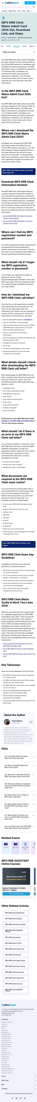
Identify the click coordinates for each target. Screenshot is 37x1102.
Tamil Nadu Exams (6, 1038)
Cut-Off (8, 46)
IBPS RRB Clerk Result (13, 955)
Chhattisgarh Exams (6, 1070)
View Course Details (16, 894)
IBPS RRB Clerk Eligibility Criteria (14, 931)
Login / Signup (30, 3)
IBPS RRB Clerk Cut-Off (13, 943)
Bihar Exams (4, 1060)
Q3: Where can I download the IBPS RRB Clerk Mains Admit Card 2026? (19, 775)
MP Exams (4, 1062)
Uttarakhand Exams (6, 1054)
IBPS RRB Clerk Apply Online (15, 961)
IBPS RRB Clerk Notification (14, 913)
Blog (23, 11)
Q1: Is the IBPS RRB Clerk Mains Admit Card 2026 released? (19, 757)
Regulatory (4, 1026)
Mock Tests (12, 11)
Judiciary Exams (5, 1040)
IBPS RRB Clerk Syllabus (13, 919)
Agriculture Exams (6, 1044)
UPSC (2, 1028)
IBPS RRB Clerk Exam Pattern (15, 924)
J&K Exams (4, 1048)
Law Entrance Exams (6, 1042)
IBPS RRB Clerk (12, 37)
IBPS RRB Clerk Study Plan (14, 978)
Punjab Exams (5, 1056)
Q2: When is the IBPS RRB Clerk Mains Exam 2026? (19, 766)
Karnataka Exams (6, 1036)
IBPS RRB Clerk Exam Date (14, 972)
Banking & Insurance (6, 1022)
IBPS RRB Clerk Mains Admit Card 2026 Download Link (18, 171)
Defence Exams (5, 1064)
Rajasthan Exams (6, 1052)
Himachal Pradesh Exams (8, 1068)
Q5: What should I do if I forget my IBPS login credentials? (19, 796)
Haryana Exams (5, 1058)
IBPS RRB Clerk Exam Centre (15, 966)
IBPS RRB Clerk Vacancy (13, 984)
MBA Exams (4, 1030)
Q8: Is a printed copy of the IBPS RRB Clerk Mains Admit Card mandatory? (19, 827)
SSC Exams (4, 1024)
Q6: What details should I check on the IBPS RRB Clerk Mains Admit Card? (19, 806)
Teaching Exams (5, 1066)
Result (24, 46)
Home (4, 37)
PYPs (19, 11)
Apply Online (32, 46)
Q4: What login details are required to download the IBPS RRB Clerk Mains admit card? (19, 786)
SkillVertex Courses (6, 1073)
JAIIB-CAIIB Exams (6, 1034)
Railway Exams (5, 1032)
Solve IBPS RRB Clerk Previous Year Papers (16, 544)
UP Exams (4, 1050)
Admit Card (16, 46)
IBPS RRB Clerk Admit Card (25, 37)
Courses (4, 11)
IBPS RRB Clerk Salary (13, 937)
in (31, 722)
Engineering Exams (6, 1046)
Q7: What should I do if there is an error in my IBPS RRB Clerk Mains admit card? (19, 817)
